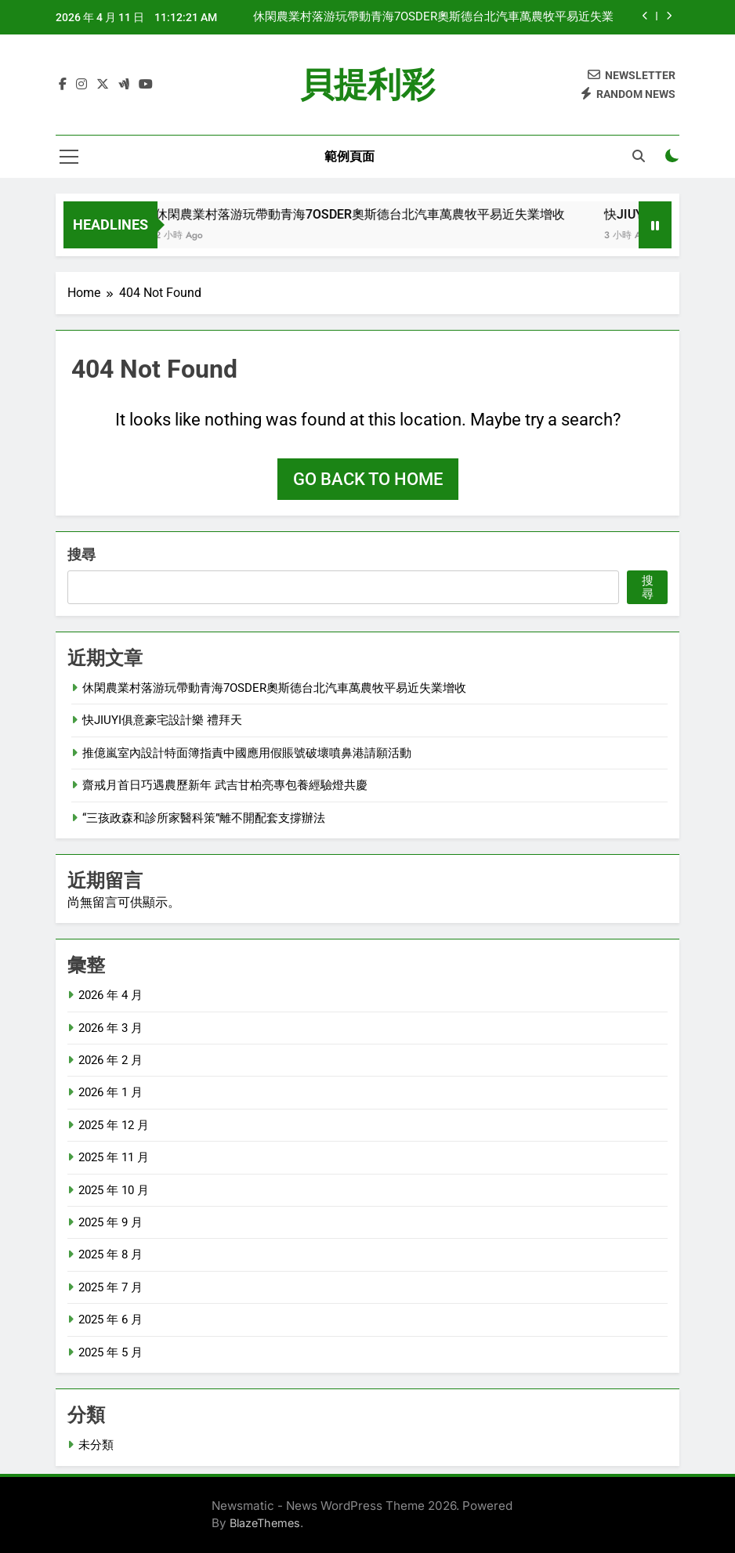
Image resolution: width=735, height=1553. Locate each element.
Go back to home (368, 479)
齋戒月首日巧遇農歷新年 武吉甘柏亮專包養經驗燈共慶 (225, 785)
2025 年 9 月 (110, 1222)
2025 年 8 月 (110, 1254)
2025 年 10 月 (113, 1190)
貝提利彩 (367, 84)
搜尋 (81, 554)
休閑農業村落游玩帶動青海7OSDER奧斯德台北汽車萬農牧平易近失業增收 (433, 17)
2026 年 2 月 (110, 1060)
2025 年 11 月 (113, 1157)
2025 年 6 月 (110, 1319)
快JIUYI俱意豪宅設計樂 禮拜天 (162, 720)
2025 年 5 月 (110, 1352)
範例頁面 (349, 156)
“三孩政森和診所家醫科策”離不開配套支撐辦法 (203, 818)
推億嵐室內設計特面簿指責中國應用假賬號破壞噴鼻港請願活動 (246, 753)
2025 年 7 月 (110, 1287)
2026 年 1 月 (110, 1092)
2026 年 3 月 (110, 1028)
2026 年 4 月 (110, 995)
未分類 (96, 1445)
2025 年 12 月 (113, 1125)
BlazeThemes (265, 1522)
